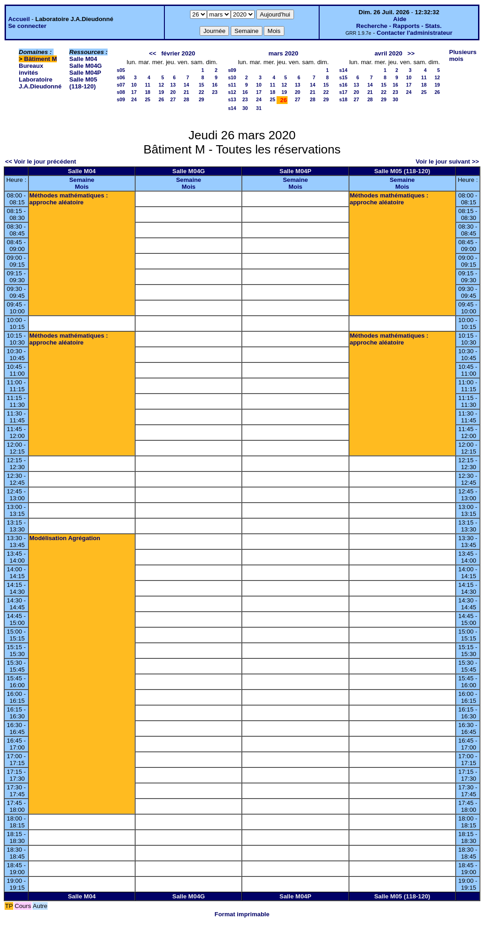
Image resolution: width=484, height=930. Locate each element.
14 (186, 85)
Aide (400, 19)
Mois (81, 186)
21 (186, 92)
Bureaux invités (31, 69)
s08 (121, 92)
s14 (232, 108)
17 (133, 92)
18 (147, 92)
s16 (343, 85)
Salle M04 (83, 58)
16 (215, 85)
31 (258, 108)
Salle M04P (85, 72)
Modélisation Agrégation (64, 538)
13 (173, 85)
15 (201, 85)
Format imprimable (242, 914)
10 (133, 85)
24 (133, 99)
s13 (232, 99)
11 (147, 85)
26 (161, 99)
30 (245, 108)
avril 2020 (388, 53)
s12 (232, 92)
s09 (121, 99)
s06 (121, 77)
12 (161, 85)
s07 (121, 85)
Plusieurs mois (463, 55)
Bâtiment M (40, 58)
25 (147, 99)
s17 (343, 92)
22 (201, 92)
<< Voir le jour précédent (40, 161)
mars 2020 (283, 53)
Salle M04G (85, 65)
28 (186, 99)
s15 (343, 77)
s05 (121, 70)
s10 (232, 77)
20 (173, 92)
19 (161, 92)
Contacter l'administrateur (414, 32)
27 (173, 99)
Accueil (19, 19)
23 (215, 92)
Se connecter (27, 25)
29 (201, 99)
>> (411, 53)
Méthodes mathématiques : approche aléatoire (68, 199)
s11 (232, 85)
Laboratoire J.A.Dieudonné (40, 83)
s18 (343, 99)
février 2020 (178, 53)
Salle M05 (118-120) (83, 83)
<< (152, 53)
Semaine (81, 179)
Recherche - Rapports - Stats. (399, 25)
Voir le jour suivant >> (447, 161)
